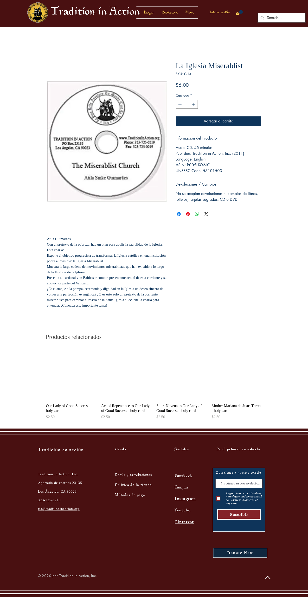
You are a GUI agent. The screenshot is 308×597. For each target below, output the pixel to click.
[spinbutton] (186, 104)
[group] (154, 387)
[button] (170, 12)
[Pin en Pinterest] (188, 214)
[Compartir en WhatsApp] (197, 214)
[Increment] (194, 104)
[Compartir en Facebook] (179, 214)
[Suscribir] (239, 514)
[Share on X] (206, 214)
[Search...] (281, 17)
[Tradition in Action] (95, 12)
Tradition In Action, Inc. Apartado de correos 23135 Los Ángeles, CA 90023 (60, 482)
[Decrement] (179, 104)
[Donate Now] (240, 553)
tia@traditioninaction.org (59, 509)
